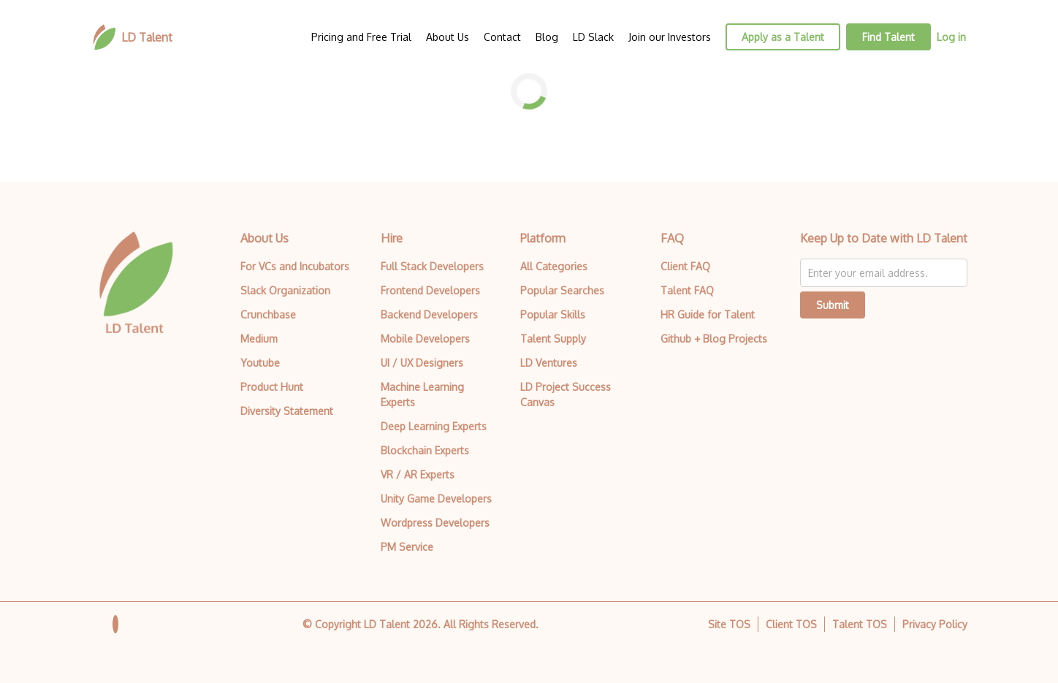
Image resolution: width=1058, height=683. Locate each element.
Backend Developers (429, 314)
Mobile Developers (425, 338)
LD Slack (593, 37)
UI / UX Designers (422, 362)
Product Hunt (271, 387)
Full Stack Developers (432, 266)
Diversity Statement (286, 411)
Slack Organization (285, 290)
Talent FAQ (687, 290)
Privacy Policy (934, 624)
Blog (547, 37)
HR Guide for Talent (708, 314)
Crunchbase (268, 314)
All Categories (553, 266)
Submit (832, 305)
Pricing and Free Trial (361, 37)
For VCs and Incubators (294, 266)
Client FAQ (685, 266)
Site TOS (729, 624)
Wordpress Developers (435, 522)
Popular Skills (552, 314)
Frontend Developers (430, 290)
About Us (447, 37)
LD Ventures (548, 362)
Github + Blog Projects (714, 338)
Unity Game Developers (436, 498)
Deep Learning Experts (434, 426)
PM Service (407, 547)
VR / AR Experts (417, 474)
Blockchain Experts (425, 450)
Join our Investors (669, 37)
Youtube (260, 362)
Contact (502, 37)
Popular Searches (562, 290)
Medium (259, 338)
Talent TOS (859, 624)
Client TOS (791, 624)
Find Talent (888, 37)
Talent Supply (553, 338)
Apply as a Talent (783, 37)
